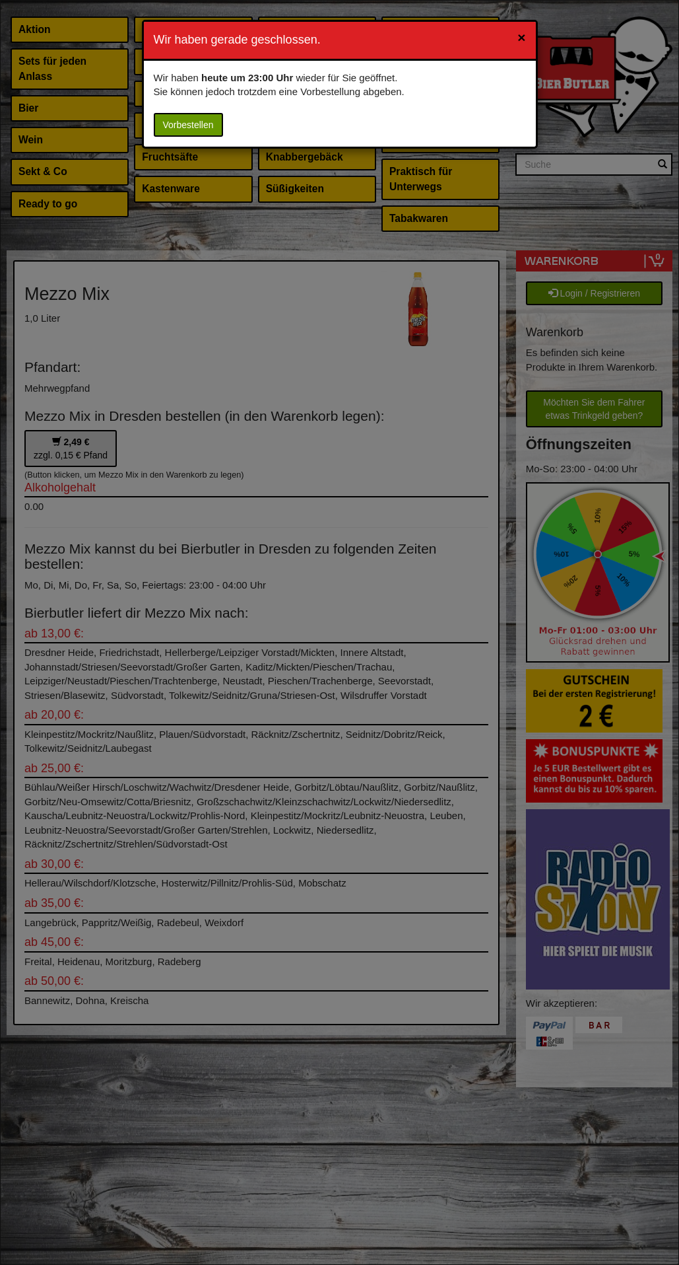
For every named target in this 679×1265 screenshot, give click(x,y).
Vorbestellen (188, 125)
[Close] (521, 37)
